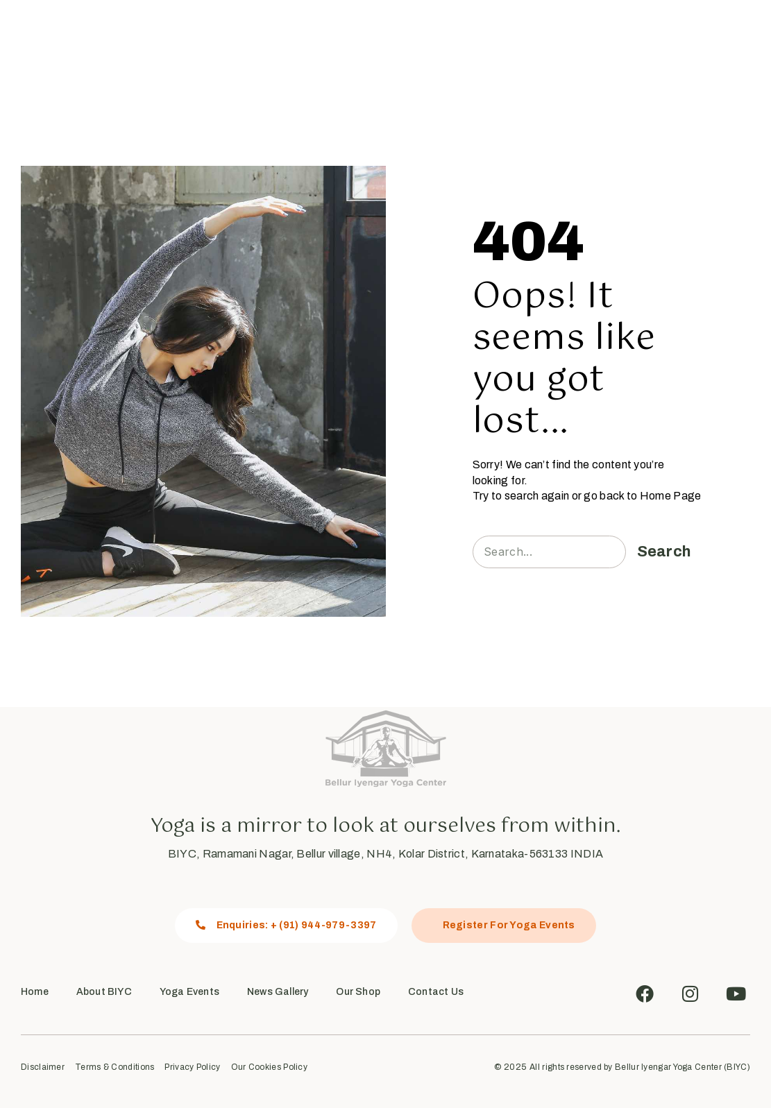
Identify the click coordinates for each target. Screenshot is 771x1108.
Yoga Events (336, 38)
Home (193, 38)
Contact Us (558, 38)
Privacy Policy (192, 1067)
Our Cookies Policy (269, 1067)
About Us (253, 38)
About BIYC (104, 992)
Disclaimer (43, 1067)
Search (664, 551)
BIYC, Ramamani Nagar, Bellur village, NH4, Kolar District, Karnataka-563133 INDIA (385, 854)
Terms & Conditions (114, 1067)
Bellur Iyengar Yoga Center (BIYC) (682, 1067)
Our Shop (492, 38)
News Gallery (421, 38)
